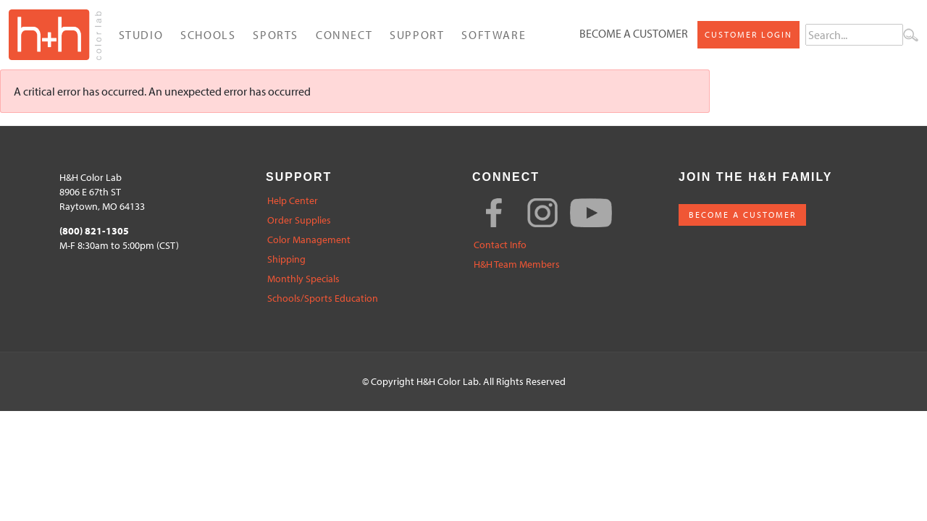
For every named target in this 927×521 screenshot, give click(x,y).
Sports (275, 34)
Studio (141, 34)
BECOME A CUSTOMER (742, 214)
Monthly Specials (303, 278)
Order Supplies (299, 220)
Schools (207, 34)
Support (417, 34)
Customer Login (748, 34)
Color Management (309, 239)
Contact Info (500, 244)
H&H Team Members (517, 264)
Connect (344, 34)
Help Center (292, 200)
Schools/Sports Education (322, 298)
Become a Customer (633, 33)
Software (493, 34)
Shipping (286, 259)
